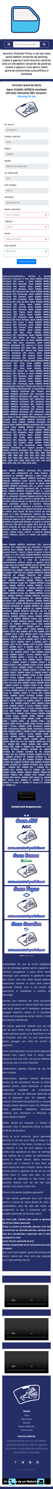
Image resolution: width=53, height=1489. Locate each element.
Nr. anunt (9, 124)
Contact (26, 1422)
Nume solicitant (13, 209)
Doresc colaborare (26, 1426)
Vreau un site (26, 1430)
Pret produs (11, 185)
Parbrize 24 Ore (26, 96)
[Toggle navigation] (8, 44)
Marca (8, 148)
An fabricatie (11, 173)
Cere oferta (26, 1419)
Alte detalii (10, 245)
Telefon (8, 221)
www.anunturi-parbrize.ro (13, 276)
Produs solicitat (13, 136)
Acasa (26, 1415)
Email (7, 233)
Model (8, 161)
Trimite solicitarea (26, 261)
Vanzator (9, 197)
